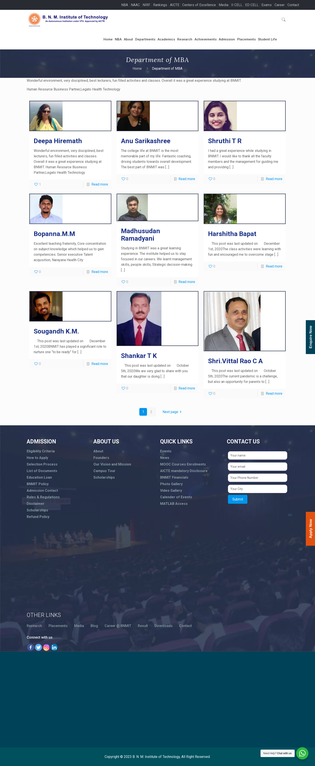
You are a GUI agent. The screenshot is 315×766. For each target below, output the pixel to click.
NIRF (146, 5)
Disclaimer (35, 504)
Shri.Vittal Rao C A (235, 361)
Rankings (160, 5)
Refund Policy (38, 517)
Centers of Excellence (199, 5)
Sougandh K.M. (56, 331)
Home (137, 68)
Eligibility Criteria (41, 451)
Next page (173, 412)
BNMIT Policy (38, 484)
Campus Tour (104, 471)
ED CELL (252, 5)
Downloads (163, 626)
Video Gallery (171, 490)
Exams (266, 5)
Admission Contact (42, 490)
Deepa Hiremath (58, 141)
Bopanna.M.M (54, 234)
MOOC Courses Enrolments (183, 464)
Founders (101, 458)
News (164, 458)
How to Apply (37, 458)
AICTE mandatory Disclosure (184, 471)
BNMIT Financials (174, 477)
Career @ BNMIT (118, 626)
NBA (124, 5)
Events (166, 451)
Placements (58, 626)
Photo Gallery (171, 484)
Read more (99, 184)
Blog (94, 626)
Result (143, 626)
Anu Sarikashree (145, 141)
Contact (293, 5)
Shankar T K (139, 356)
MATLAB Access (174, 504)
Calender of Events (176, 497)
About (98, 451)
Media (223, 5)
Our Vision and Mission (112, 464)
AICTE (174, 5)
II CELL (236, 5)
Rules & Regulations (43, 497)
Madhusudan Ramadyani (140, 234)
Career (280, 5)
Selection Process (42, 464)
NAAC (135, 5)
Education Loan (39, 477)
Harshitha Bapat (232, 234)
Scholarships (37, 510)
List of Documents (42, 471)
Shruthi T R (225, 141)
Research (34, 626)
